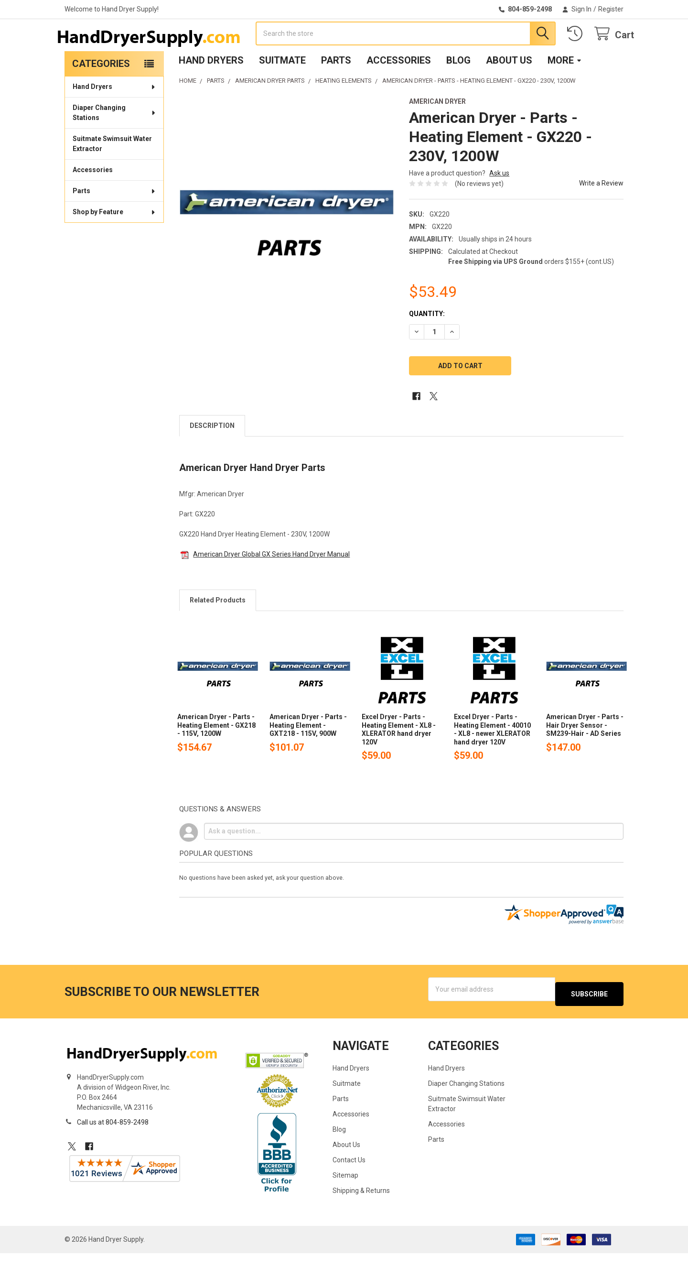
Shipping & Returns (361, 1216)
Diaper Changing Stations (115, 143)
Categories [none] (101, 94)
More (565, 91)
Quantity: (427, 344)
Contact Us (349, 1186)
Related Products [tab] (218, 630)
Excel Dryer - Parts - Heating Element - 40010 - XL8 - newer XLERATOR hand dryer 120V (492, 759)
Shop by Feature (114, 242)
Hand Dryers (211, 91)
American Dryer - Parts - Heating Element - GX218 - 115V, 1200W (216, 755)
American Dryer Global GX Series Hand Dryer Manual (271, 585)
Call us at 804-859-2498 (113, 1148)
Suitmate (282, 91)
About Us (509, 91)
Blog (458, 91)
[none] (286, 235)
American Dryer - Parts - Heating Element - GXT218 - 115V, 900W (308, 755)
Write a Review (601, 214)
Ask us (499, 204)
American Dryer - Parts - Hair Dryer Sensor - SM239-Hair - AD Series (585, 755)
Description (212, 456)
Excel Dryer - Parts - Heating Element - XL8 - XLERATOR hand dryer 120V (399, 759)
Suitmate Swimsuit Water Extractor (112, 174)
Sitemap (345, 1201)
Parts (336, 91)
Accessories (398, 91)
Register (611, 9)
